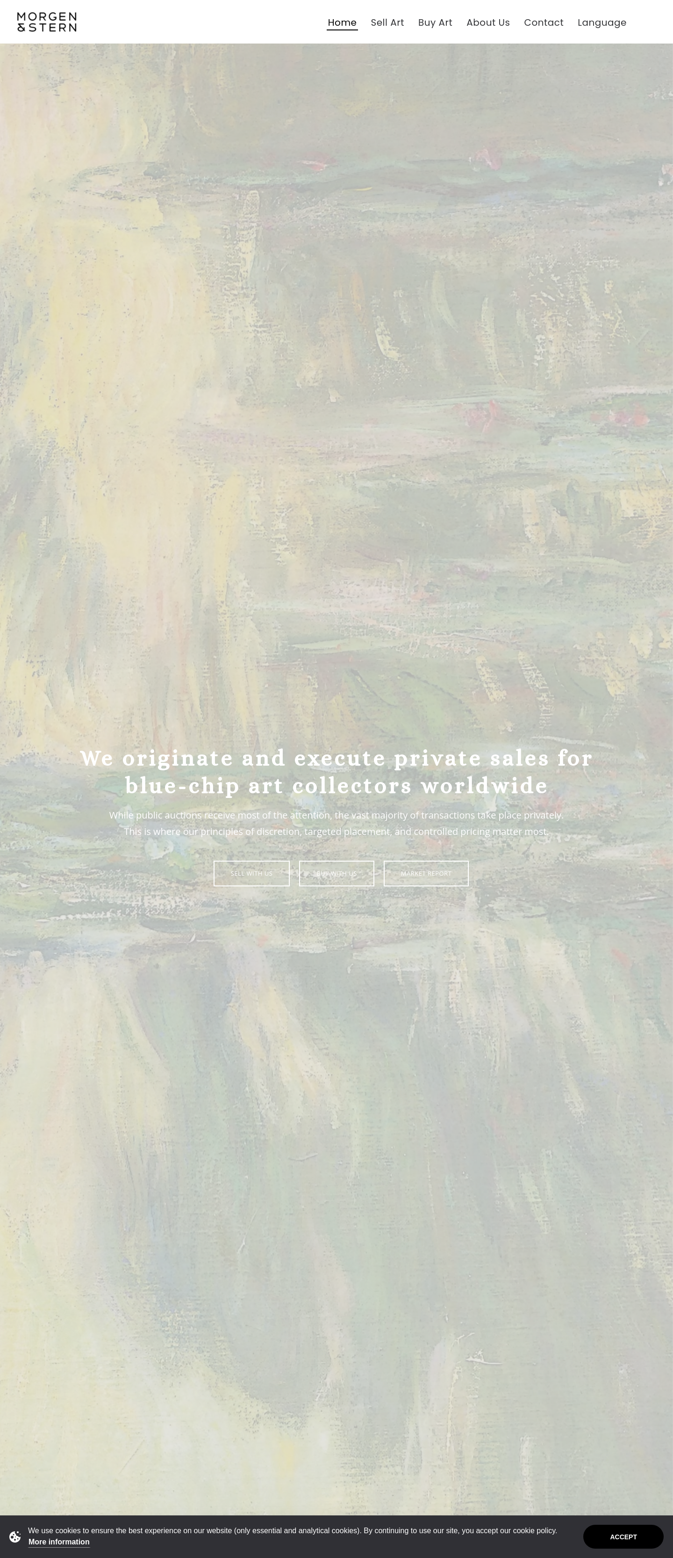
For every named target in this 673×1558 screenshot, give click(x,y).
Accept (623, 1537)
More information (59, 1542)
